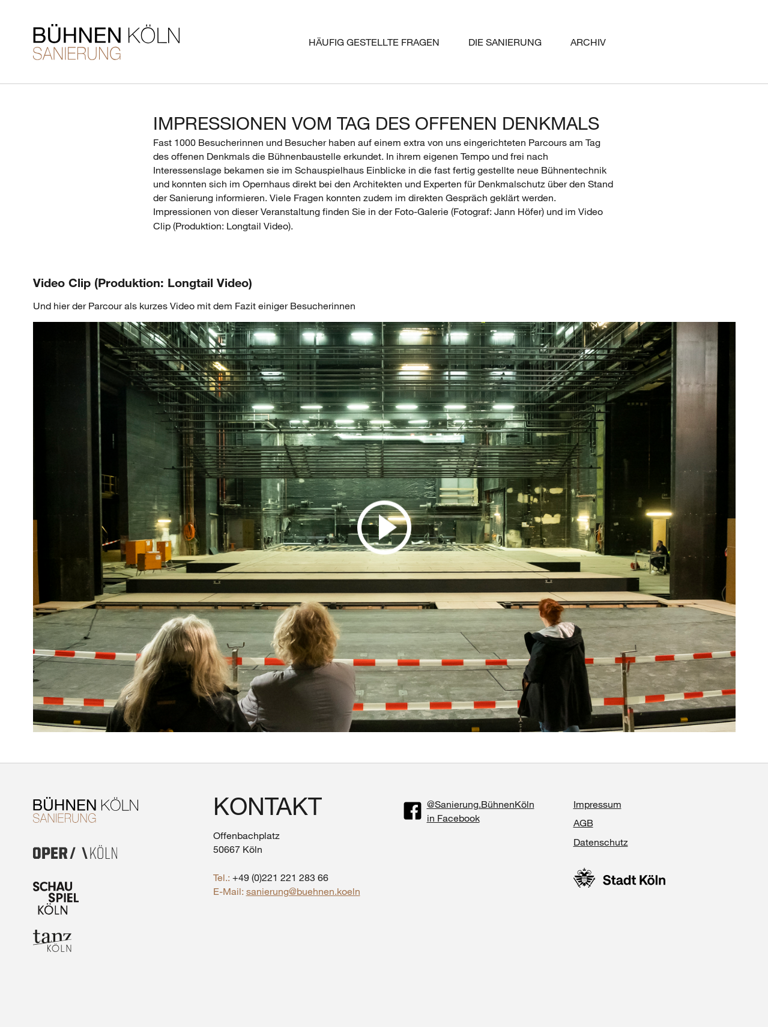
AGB (583, 822)
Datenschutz (600, 841)
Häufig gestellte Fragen (374, 41)
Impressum (597, 804)
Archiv (588, 41)
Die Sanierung (505, 41)
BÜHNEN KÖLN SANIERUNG (106, 42)
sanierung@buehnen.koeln (303, 891)
